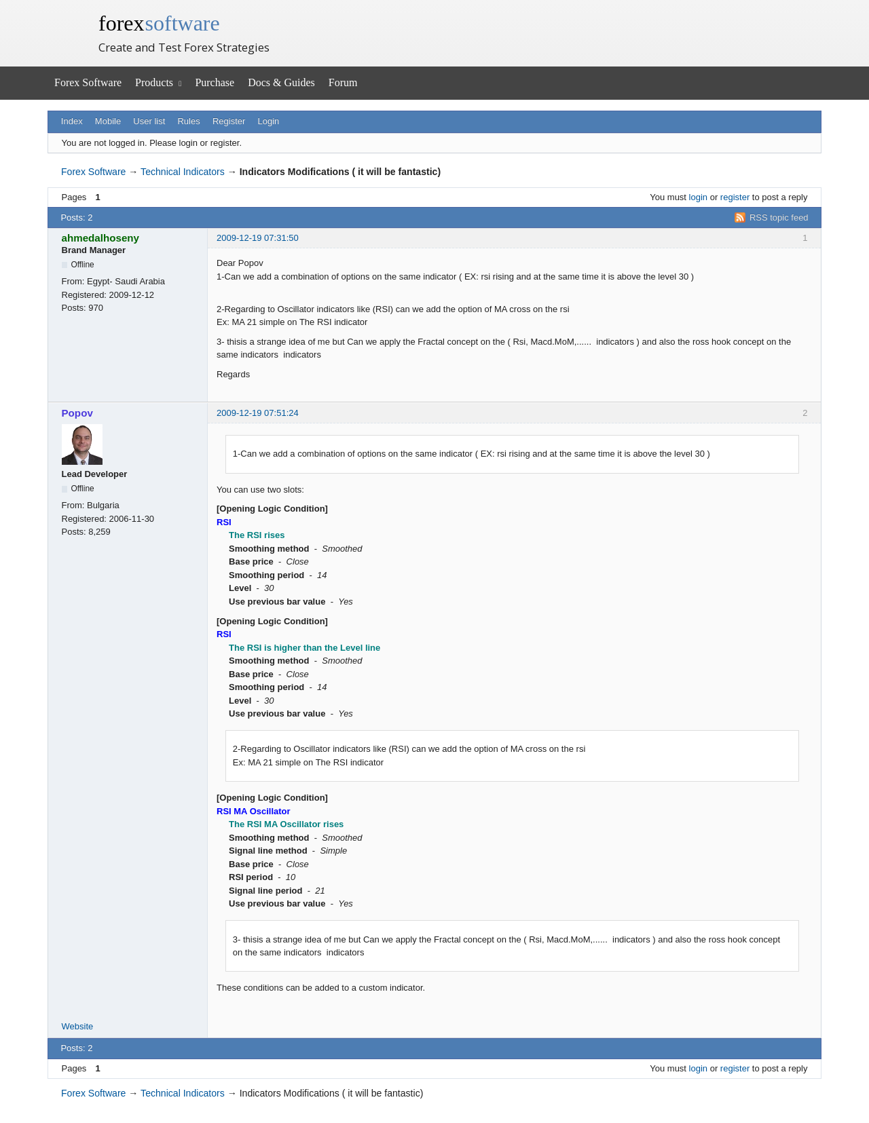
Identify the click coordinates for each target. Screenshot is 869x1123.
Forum (343, 82)
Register (228, 121)
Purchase (214, 82)
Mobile (108, 121)
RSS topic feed (779, 217)
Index (72, 121)
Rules (188, 121)
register (735, 197)
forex (159, 23)
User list (149, 121)
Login (269, 121)
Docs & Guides (281, 82)
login (698, 197)
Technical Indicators (183, 171)
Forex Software (88, 82)
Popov (77, 413)
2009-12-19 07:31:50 (258, 238)
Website (78, 1026)
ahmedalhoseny (101, 238)
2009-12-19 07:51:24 (258, 413)
